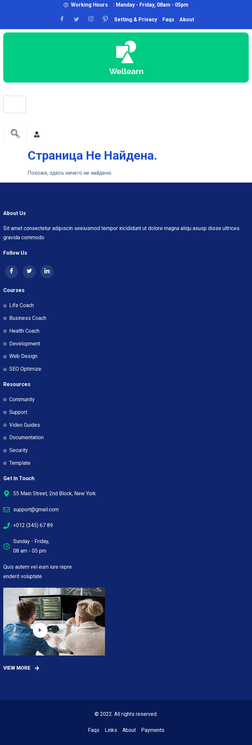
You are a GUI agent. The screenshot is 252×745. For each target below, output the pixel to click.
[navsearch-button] (15, 134)
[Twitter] (29, 271)
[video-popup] (40, 630)
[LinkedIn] (46, 271)
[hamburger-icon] (14, 104)
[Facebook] (64, 19)
